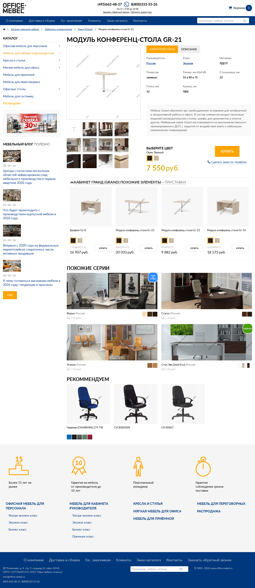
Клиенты (94, 21)
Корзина (242, 8)
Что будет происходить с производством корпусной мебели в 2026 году (29, 214)
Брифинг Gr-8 (78, 230)
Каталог (10, 38)
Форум (71, 313)
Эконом (188, 63)
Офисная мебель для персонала (25, 46)
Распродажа (12, 103)
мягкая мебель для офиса (157, 511)
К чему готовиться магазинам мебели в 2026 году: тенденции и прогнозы (31, 282)
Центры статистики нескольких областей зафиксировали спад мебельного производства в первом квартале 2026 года (29, 177)
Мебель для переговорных (21, 82)
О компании (14, 21)
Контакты (140, 21)
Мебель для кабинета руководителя (28, 53)
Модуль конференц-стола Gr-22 (180, 230)
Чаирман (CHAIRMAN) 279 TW (85, 427)
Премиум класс (83, 536)
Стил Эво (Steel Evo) (173, 364)
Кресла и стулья (14, 60)
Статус (165, 313)
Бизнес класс (17, 529)
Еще (10, 295)
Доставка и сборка (42, 21)
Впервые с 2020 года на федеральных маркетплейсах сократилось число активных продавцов (31, 249)
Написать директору (141, 12)
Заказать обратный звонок (116, 12)
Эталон (71, 364)
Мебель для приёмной (153, 518)
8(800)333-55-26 (144, 4)
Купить (227, 151)
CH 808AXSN (122, 427)
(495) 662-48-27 (11, 581)
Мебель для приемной (18, 75)
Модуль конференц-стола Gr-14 (226, 230)
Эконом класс (18, 522)
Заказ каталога (117, 21)
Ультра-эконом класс (23, 515)
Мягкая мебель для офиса (21, 67)
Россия (151, 63)
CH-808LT (167, 427)
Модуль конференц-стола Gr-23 (135, 230)
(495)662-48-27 (110, 4)
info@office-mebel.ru (14, 576)
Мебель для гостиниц (18, 96)
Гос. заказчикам (71, 21)
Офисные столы (14, 89)
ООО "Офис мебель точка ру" (46, 572)
